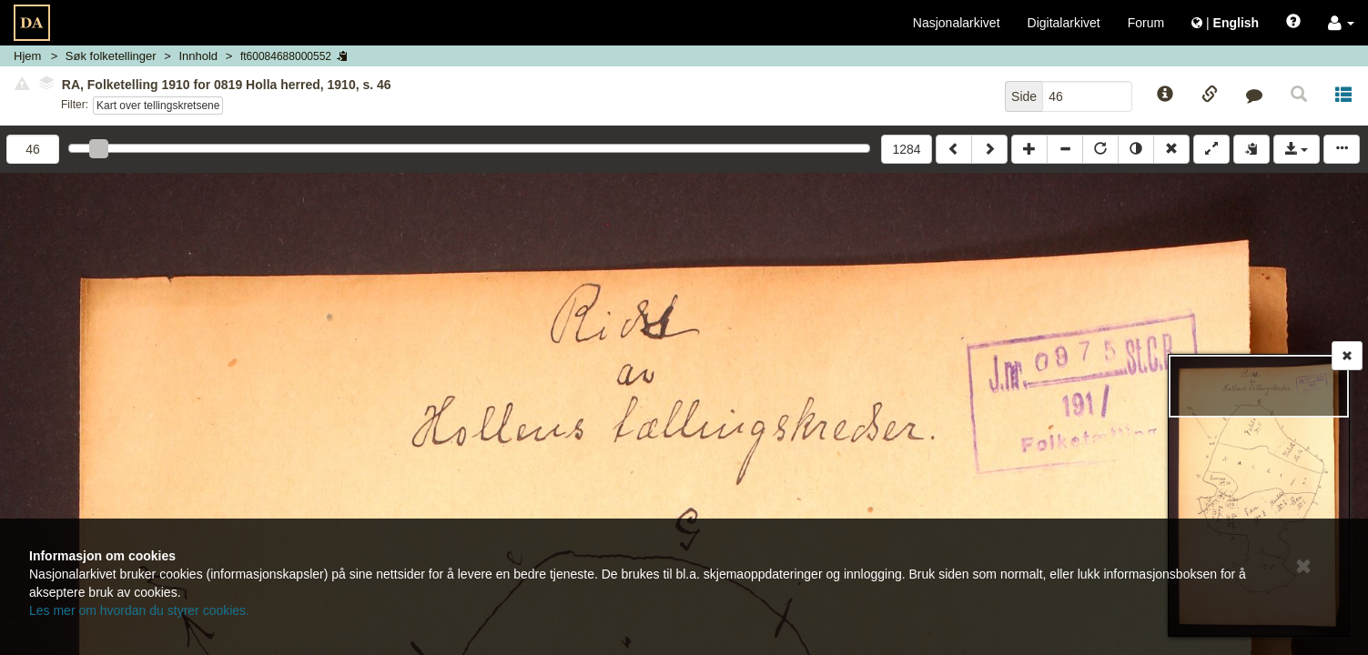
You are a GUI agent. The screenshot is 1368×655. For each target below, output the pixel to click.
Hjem (27, 56)
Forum (1146, 22)
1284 (906, 149)
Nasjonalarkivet (956, 22)
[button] (1341, 22)
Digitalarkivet (1064, 22)
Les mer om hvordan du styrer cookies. (139, 610)
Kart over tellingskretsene (157, 105)
